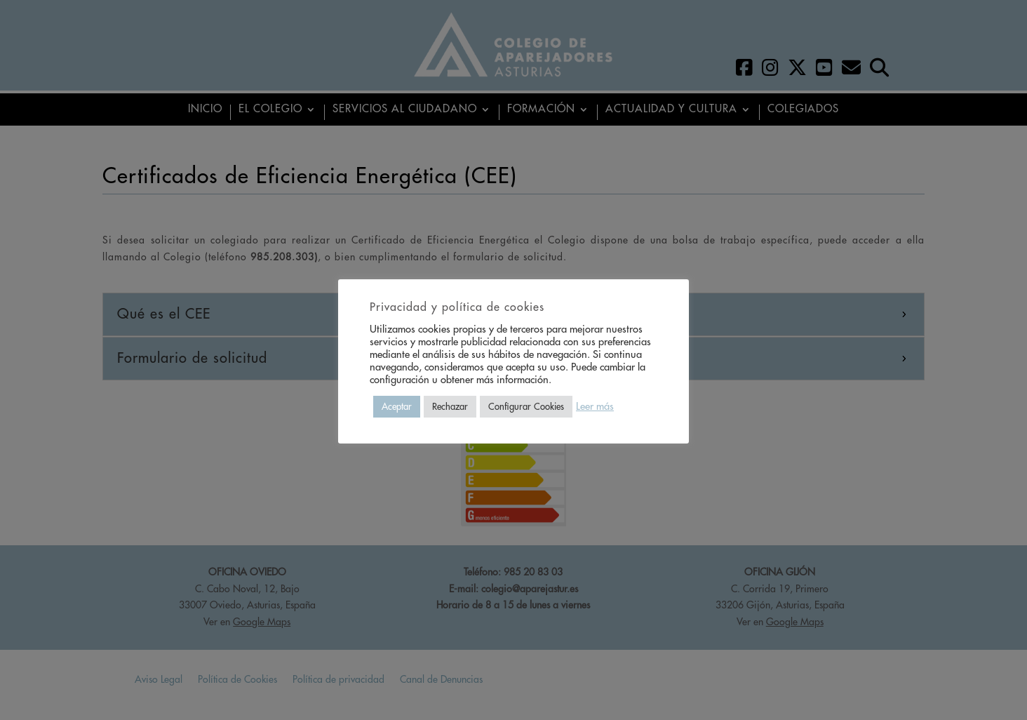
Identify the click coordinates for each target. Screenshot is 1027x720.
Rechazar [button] (450, 406)
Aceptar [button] (397, 406)
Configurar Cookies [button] (526, 406)
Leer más (595, 406)
